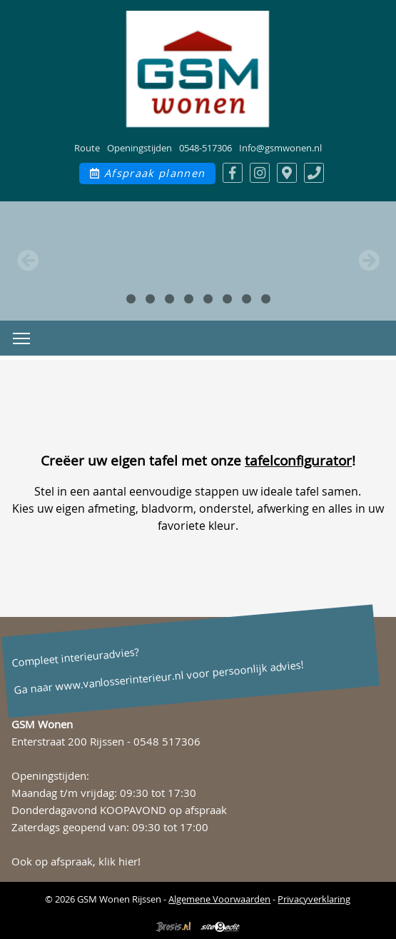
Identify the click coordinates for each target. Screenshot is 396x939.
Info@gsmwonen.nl (280, 147)
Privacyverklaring (314, 899)
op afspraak (198, 810)
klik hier (118, 861)
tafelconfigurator (298, 460)
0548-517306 (205, 147)
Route (87, 147)
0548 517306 (166, 741)
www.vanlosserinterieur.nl (119, 680)
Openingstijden (139, 147)
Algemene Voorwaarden (219, 899)
